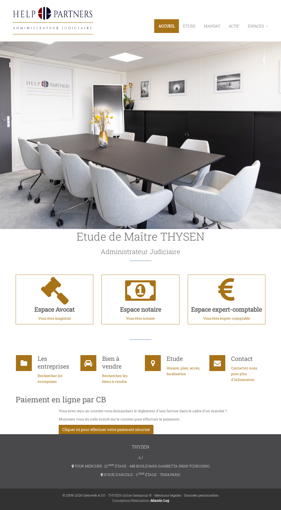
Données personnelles (201, 495)
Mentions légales (167, 495)
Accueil (166, 26)
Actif (234, 26)
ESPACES (258, 26)
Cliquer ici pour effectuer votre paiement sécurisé (106, 429)
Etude (189, 26)
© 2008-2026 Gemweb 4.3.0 (84, 495)
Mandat (212, 26)
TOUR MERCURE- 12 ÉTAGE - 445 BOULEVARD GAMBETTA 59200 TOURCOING (141, 466)
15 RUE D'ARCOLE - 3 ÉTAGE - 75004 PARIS (140, 474)
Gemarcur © (142, 495)
